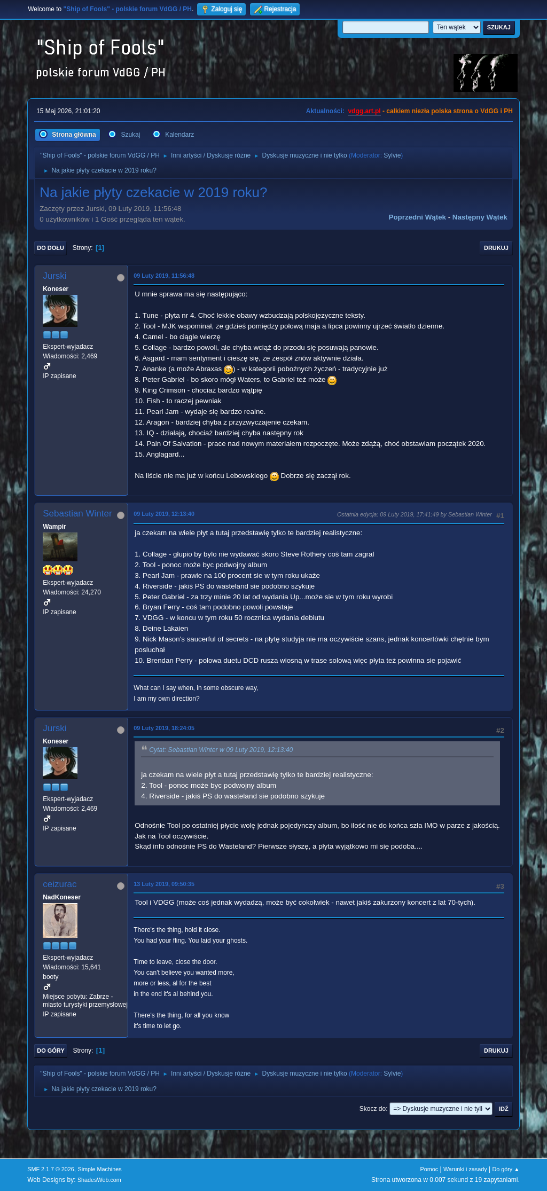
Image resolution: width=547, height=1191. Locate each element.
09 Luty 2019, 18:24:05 (164, 728)
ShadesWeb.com (99, 1180)
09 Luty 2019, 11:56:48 (164, 275)
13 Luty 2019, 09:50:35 (164, 884)
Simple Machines (100, 1169)
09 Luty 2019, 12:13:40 (164, 514)
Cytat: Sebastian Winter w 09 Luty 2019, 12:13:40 (221, 750)
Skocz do (373, 1108)
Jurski (54, 276)
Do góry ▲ (505, 1169)
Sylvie (392, 155)
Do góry (51, 1050)
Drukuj (496, 248)
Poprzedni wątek (417, 217)
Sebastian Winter (77, 513)
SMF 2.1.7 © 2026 (50, 1169)
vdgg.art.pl (364, 111)
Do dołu (50, 248)
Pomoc (429, 1169)
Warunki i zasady (465, 1169)
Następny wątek (479, 217)
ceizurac (59, 884)
